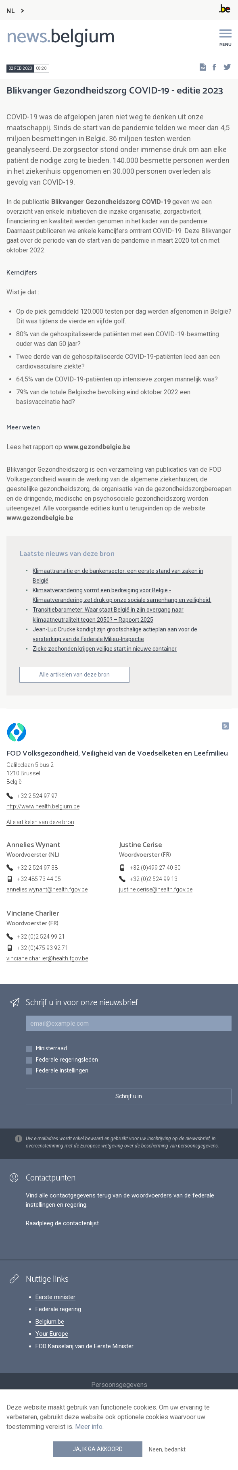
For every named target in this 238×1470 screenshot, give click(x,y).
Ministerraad (51, 1049)
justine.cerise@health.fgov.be (155, 889)
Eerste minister (55, 1297)
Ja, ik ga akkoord (98, 1449)
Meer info (88, 1426)
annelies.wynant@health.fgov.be (47, 889)
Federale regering (58, 1309)
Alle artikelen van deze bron (74, 674)
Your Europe (51, 1333)
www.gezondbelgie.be (97, 447)
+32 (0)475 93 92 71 (42, 948)
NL (10, 11)
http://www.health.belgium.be (42, 806)
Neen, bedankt (167, 1449)
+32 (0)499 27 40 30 (155, 867)
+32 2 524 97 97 (37, 796)
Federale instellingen (61, 1071)
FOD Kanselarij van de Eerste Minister (84, 1346)
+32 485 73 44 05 (39, 879)
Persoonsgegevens (119, 1385)
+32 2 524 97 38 (37, 867)
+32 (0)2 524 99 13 (153, 879)
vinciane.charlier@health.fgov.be (47, 958)
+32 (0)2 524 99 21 (41, 936)
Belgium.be (49, 1321)
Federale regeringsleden (66, 1060)
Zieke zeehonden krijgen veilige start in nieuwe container (105, 648)
